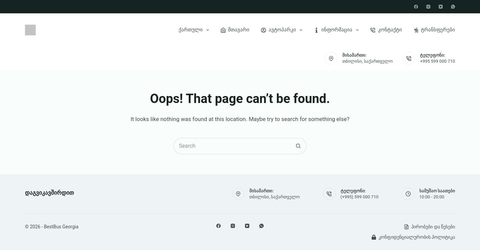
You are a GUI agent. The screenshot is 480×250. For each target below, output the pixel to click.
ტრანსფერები (434, 30)
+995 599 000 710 (437, 61)
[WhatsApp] (453, 7)
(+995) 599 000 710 (360, 196)
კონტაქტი (386, 30)
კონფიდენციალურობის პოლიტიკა (413, 237)
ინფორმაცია (338, 30)
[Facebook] (416, 7)
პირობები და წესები (429, 226)
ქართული (195, 30)
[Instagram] (428, 7)
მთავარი (235, 30)
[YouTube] (441, 7)
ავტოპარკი (283, 30)
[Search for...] (231, 146)
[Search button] (298, 146)
